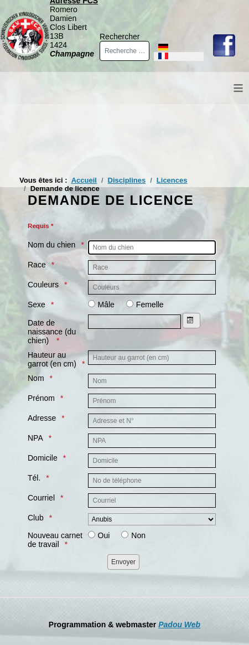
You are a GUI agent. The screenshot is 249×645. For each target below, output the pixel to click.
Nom (36, 378)
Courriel (41, 497)
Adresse (42, 418)
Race (37, 264)
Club (36, 517)
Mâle (106, 304)
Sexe (36, 304)
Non (138, 535)
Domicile (43, 457)
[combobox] (124, 51)
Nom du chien (51, 244)
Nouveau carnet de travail (55, 540)
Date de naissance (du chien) (52, 331)
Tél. (34, 477)
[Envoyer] (123, 562)
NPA (35, 438)
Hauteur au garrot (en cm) (52, 359)
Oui (104, 535)
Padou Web (179, 624)
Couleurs (43, 284)
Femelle (150, 304)
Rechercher (119, 36)
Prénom (41, 398)
